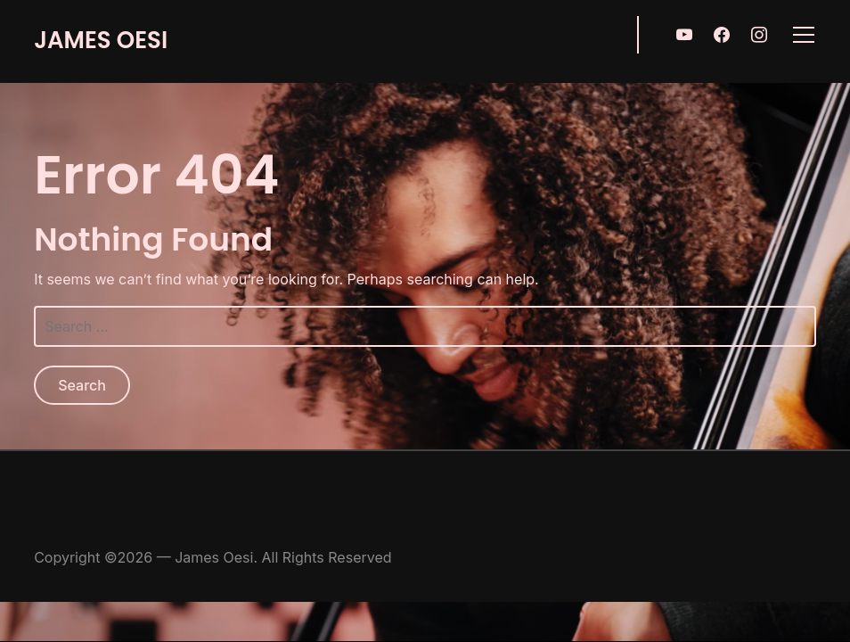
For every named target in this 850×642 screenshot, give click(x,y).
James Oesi (101, 40)
